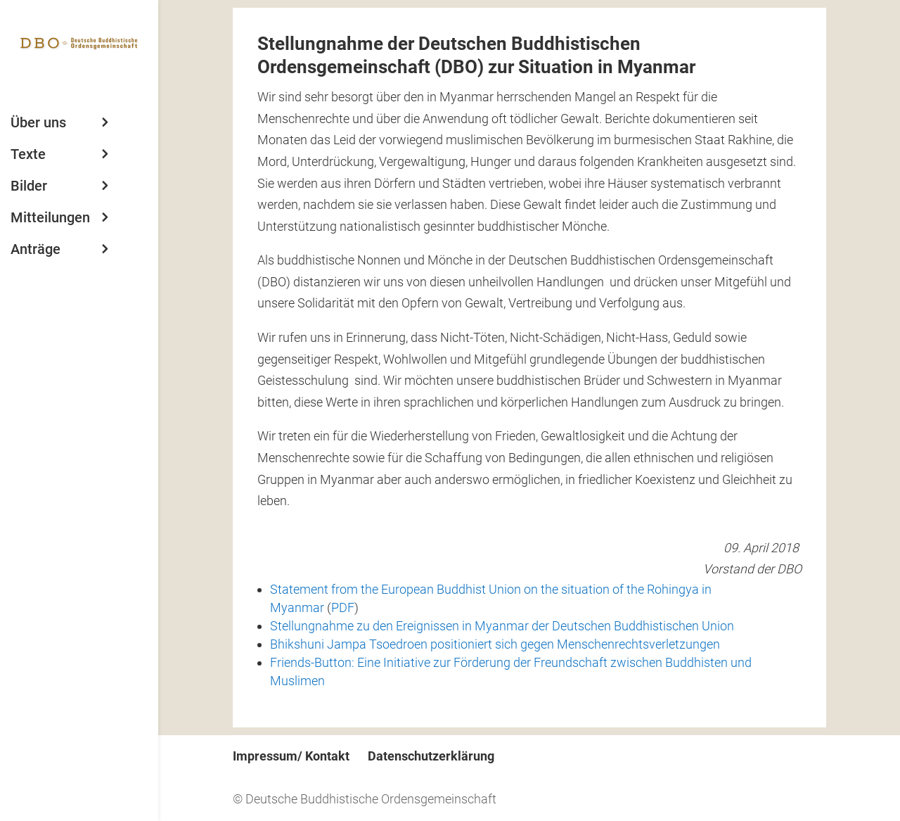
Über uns (38, 122)
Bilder (29, 185)
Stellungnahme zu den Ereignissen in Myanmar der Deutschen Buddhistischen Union (502, 625)
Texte (28, 154)
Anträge (35, 249)
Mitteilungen (50, 217)
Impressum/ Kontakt (291, 756)
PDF (342, 607)
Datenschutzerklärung (431, 756)
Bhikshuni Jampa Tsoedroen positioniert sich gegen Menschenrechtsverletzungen (495, 644)
